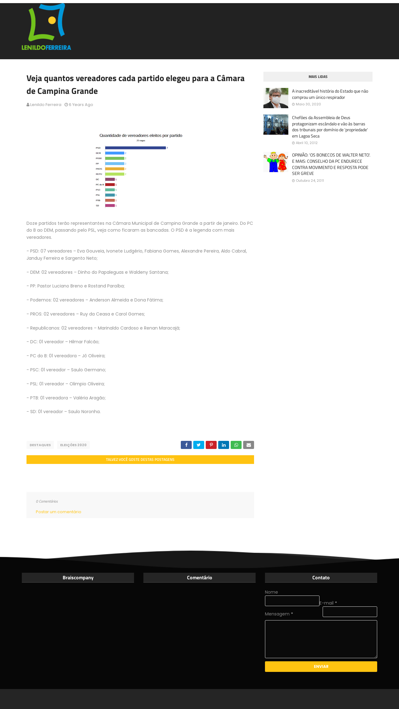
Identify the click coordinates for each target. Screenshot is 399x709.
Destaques (40, 444)
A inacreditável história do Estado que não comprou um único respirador (330, 94)
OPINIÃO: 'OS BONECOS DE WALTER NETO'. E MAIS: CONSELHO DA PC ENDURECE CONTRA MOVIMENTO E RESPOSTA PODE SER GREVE (331, 164)
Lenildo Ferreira (45, 105)
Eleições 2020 (73, 444)
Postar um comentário (58, 512)
